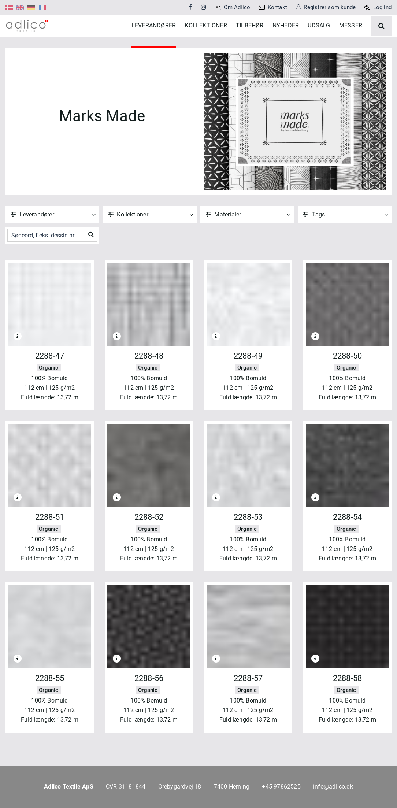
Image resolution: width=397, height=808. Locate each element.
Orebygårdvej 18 (179, 786)
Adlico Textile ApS (68, 786)
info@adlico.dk (333, 786)
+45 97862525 (281, 786)
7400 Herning (231, 786)
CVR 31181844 (125, 786)
